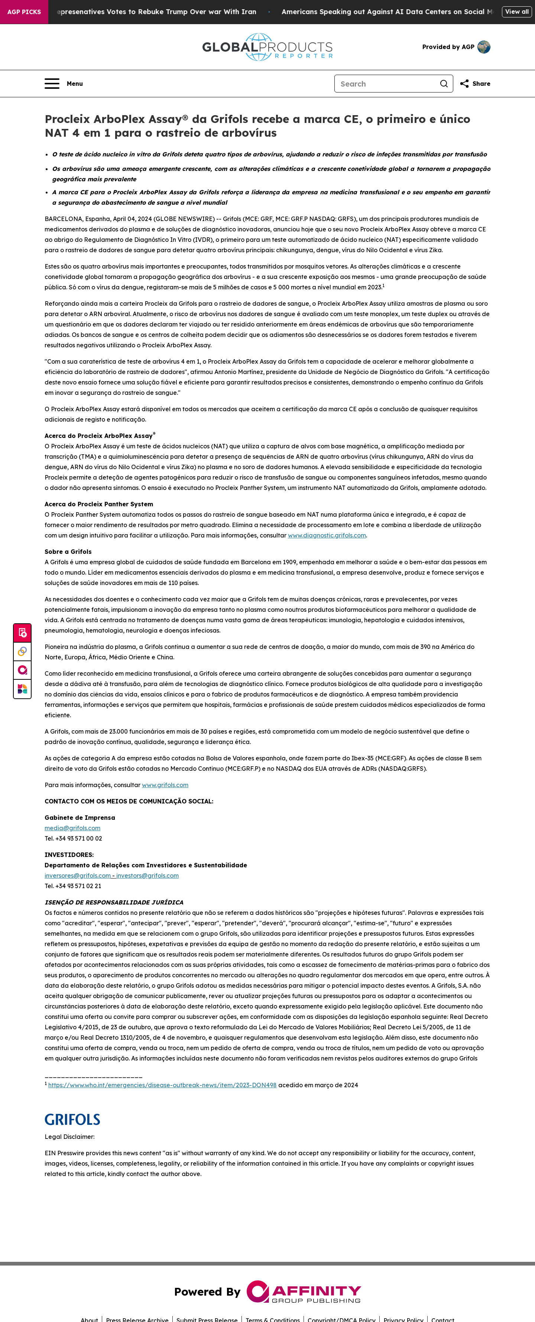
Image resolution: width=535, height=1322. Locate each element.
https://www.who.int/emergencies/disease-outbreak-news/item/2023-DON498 (162, 1085)
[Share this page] (474, 83)
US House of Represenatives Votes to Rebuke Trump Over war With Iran (138, 11)
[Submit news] (22, 633)
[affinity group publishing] (22, 670)
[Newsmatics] (22, 689)
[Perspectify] (22, 652)
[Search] (385, 83)
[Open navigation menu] (64, 83)
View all (517, 11)
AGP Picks (24, 12)
